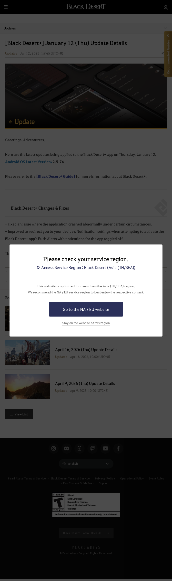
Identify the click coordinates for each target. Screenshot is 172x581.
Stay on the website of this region (86, 323)
